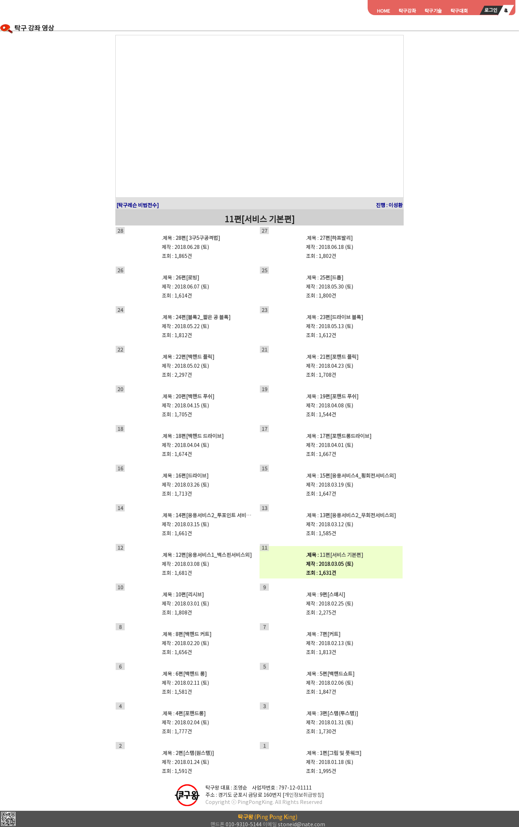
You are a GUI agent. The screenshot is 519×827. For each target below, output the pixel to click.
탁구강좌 (407, 10)
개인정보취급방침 (303, 794)
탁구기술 (433, 10)
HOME (383, 10)
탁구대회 (459, 10)
